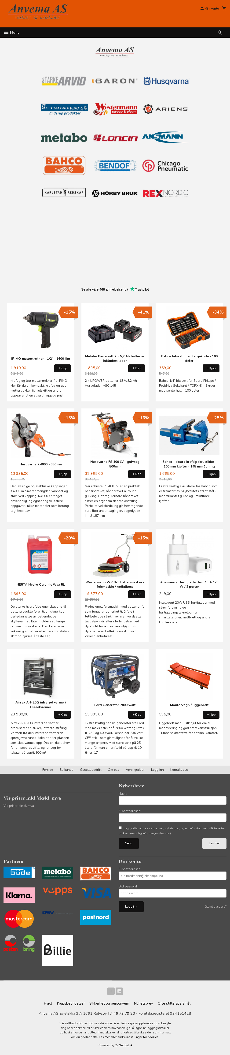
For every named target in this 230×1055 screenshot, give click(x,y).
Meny (11, 32)
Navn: (123, 793)
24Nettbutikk (123, 1045)
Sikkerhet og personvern (109, 1003)
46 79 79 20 (124, 1013)
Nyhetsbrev (143, 1003)
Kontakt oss (179, 769)
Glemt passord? (215, 907)
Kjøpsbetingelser (71, 1003)
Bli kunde (66, 769)
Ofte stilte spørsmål (174, 1003)
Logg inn (157, 769)
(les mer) (165, 833)
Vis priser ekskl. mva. (19, 806)
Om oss (113, 769)
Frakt (48, 1003)
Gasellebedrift (90, 769)
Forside (47, 769)
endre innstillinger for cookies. (138, 1037)
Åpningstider (135, 769)
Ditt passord (128, 886)
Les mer (214, 843)
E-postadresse (129, 869)
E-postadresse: (130, 811)
